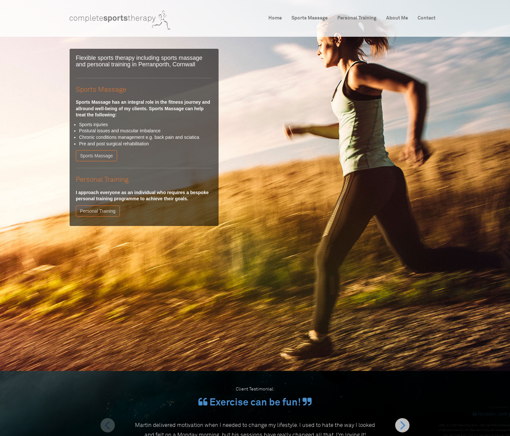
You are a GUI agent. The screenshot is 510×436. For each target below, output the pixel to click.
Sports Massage (309, 18)
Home (275, 18)
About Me (397, 18)
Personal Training (356, 18)
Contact (427, 18)
